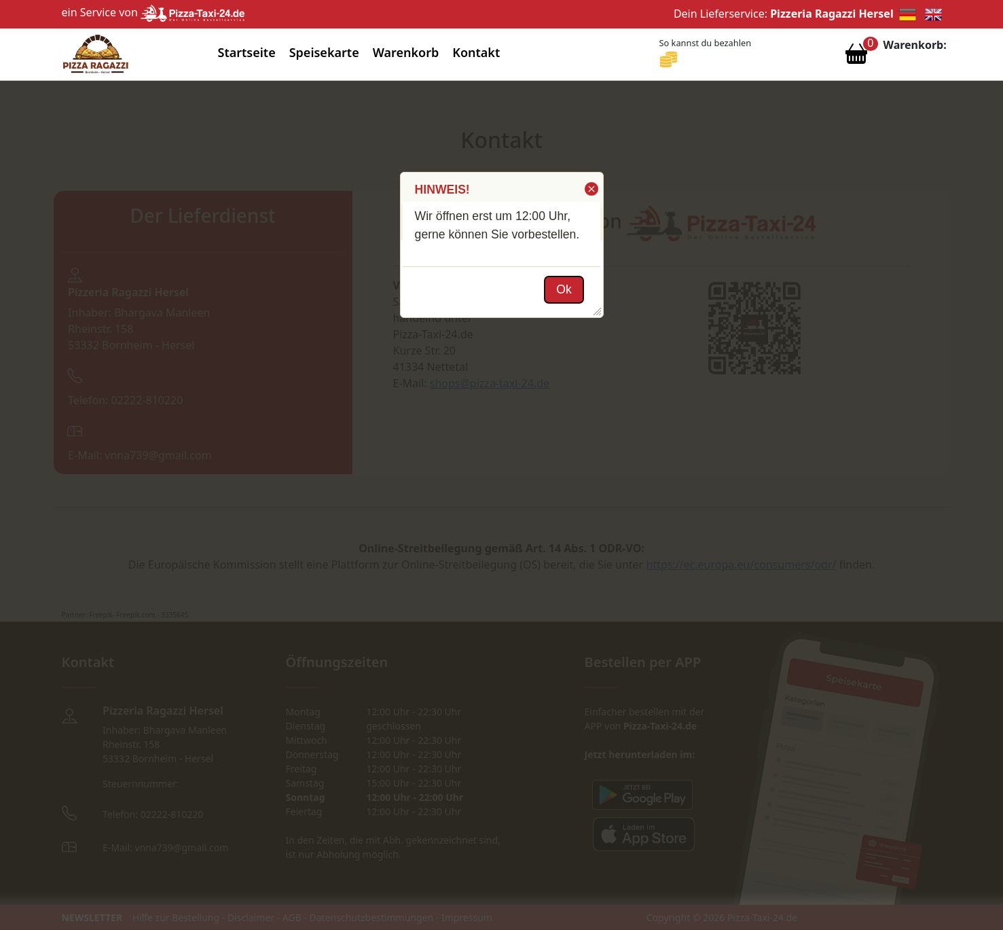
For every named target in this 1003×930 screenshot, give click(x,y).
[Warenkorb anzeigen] (856, 57)
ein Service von (153, 12)
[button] (590, 188)
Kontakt (476, 52)
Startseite (247, 52)
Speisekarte (324, 52)
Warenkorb (406, 52)
